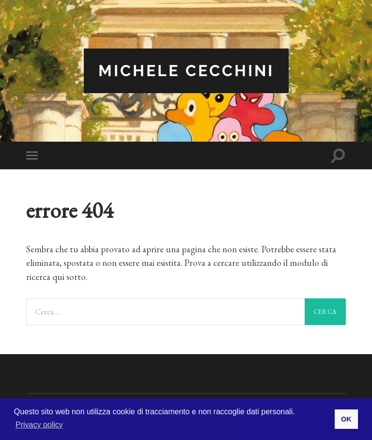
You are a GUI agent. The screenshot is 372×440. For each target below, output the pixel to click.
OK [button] (346, 419)
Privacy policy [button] (39, 425)
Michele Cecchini (186, 71)
